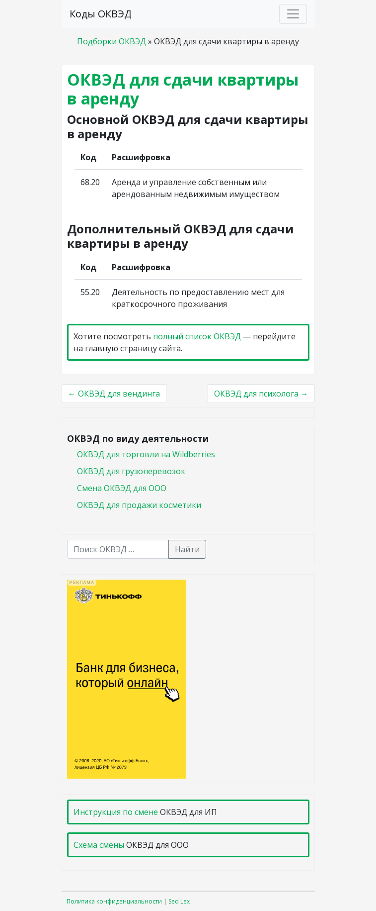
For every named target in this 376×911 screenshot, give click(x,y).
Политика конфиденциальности (114, 901)
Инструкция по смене (116, 812)
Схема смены (99, 844)
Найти (187, 549)
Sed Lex (179, 901)
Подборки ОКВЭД (111, 41)
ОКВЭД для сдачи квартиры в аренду (183, 89)
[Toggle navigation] (293, 14)
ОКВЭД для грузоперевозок (131, 471)
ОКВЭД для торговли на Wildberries (146, 454)
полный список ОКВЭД (197, 336)
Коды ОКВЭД (101, 13)
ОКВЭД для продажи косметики (139, 505)
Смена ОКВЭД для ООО (121, 488)
